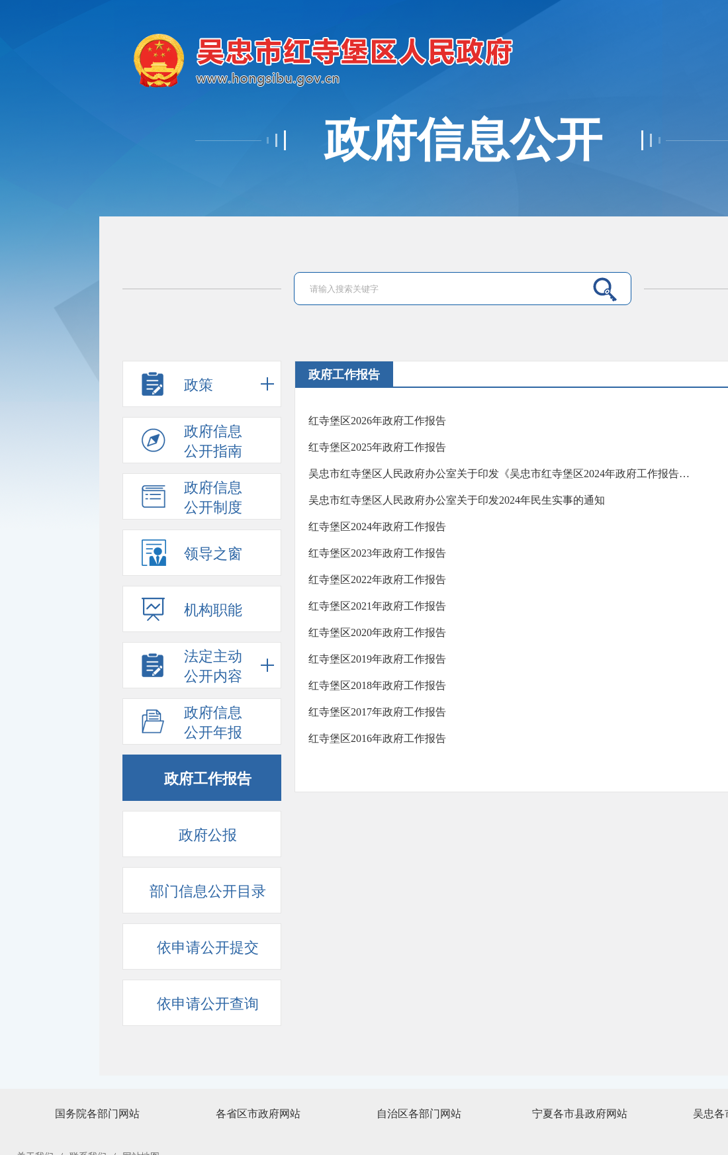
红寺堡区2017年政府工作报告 (377, 711)
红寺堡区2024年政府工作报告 (377, 526)
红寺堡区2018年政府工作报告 (377, 685)
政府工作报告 (344, 374)
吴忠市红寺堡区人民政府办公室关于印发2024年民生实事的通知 (456, 500)
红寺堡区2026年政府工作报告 (377, 420)
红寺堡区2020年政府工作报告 (377, 632)
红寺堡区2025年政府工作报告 (377, 447)
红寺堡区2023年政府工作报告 (377, 553)
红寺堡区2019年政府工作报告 (377, 659)
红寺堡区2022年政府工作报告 (377, 579)
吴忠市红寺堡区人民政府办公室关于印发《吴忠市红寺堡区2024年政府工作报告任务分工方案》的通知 (501, 473)
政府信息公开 (463, 140)
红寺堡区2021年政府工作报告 (377, 606)
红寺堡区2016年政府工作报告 (377, 738)
